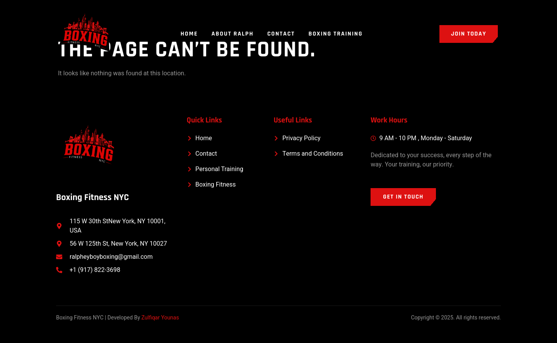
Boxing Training (336, 34)
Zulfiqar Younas (160, 318)
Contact (281, 34)
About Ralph (233, 34)
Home (189, 34)
